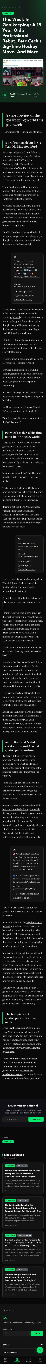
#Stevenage (18, 276)
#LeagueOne (29, 276)
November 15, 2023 (23, 299)
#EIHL (20, 549)
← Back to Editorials (11, 7)
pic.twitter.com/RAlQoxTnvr (24, 287)
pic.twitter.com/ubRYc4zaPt (28, 556)
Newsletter (7, 1329)
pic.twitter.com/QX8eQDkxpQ (24, 889)
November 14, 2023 (22, 897)
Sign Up (36, 1333)
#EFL (37, 276)
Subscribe (36, 1119)
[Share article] (40, 1350)
